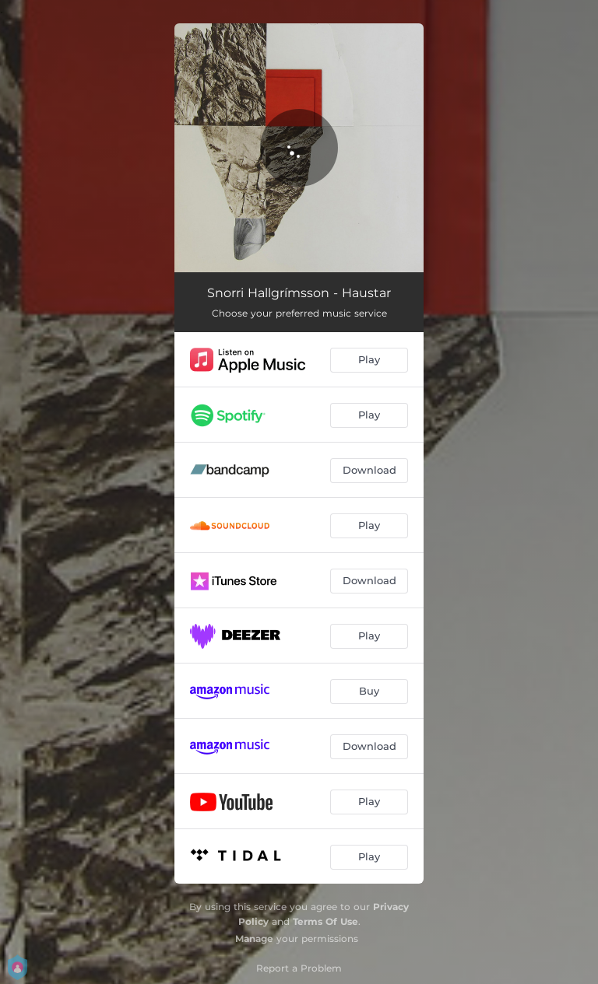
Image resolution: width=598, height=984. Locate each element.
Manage (254, 938)
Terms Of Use (325, 921)
